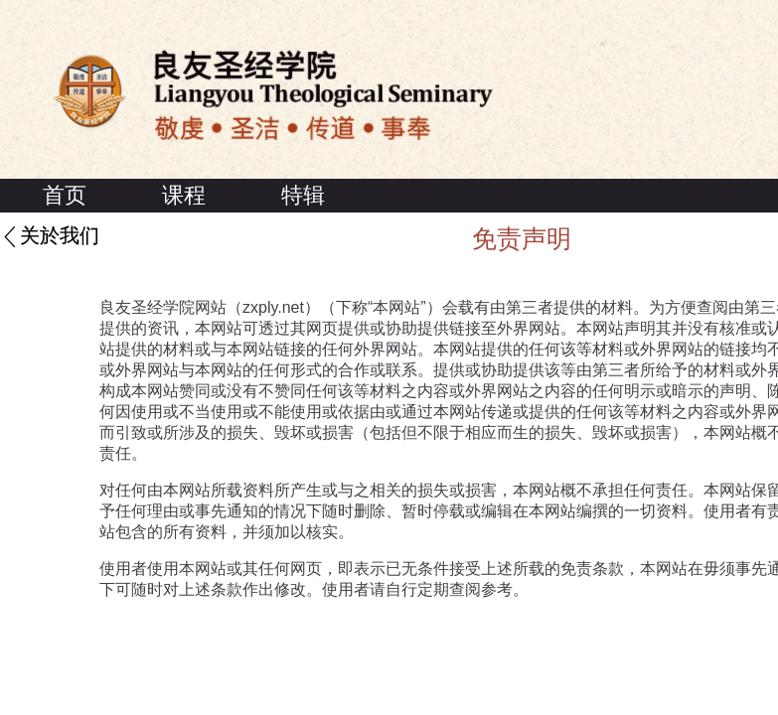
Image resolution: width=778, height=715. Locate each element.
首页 (64, 195)
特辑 (303, 195)
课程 (184, 195)
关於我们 (59, 236)
